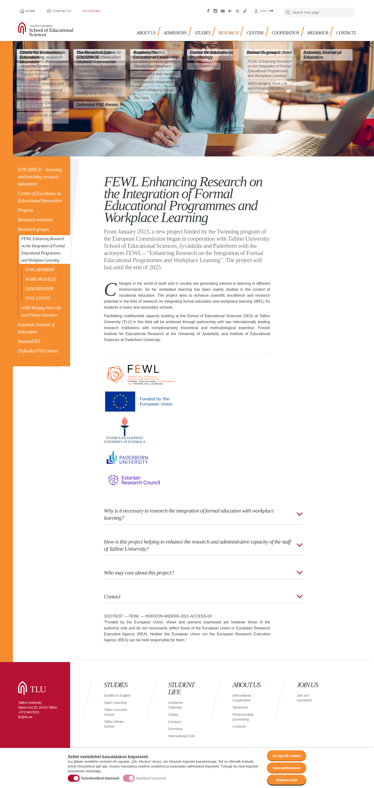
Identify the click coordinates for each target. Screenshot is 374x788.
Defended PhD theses (38, 348)
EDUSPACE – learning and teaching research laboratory (40, 174)
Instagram (215, 9)
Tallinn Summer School (116, 713)
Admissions (165, 28)
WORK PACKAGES (40, 276)
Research (221, 28)
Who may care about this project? (139, 569)
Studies (194, 28)
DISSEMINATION (39, 286)
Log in (266, 9)
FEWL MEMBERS (39, 266)
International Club (182, 733)
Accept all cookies (285, 753)
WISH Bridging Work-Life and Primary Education (41, 309)
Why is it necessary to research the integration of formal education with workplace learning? (189, 511)
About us (135, 28)
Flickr (230, 9)
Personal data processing (244, 713)
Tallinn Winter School (114, 725)
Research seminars (35, 217)
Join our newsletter (305, 694)
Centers (249, 28)
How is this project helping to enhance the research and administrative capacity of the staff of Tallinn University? (197, 542)
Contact (112, 593)
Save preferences (285, 766)
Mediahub (315, 28)
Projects (25, 207)
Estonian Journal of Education (36, 325)
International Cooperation (242, 694)
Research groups (33, 226)
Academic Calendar (176, 701)
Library (173, 711)
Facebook (208, 9)
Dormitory (176, 726)
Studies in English (111, 694)
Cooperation (281, 28)
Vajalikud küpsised (151, 777)
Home (29, 9)
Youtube (222, 9)
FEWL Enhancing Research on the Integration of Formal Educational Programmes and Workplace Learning (43, 246)
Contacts (57, 9)
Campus (175, 718)
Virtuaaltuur (237, 9)
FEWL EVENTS (37, 295)
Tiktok (245, 9)
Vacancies (241, 704)
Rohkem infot (285, 780)
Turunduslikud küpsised (100, 777)
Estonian (82, 9)
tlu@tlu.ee (25, 714)
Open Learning (116, 704)
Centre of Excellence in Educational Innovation (40, 194)
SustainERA (29, 338)
